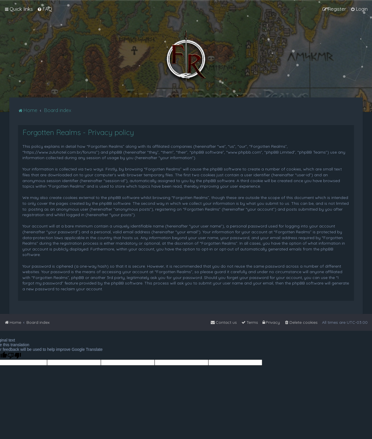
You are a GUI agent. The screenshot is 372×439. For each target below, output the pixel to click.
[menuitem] (44, 9)
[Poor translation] (14, 356)
